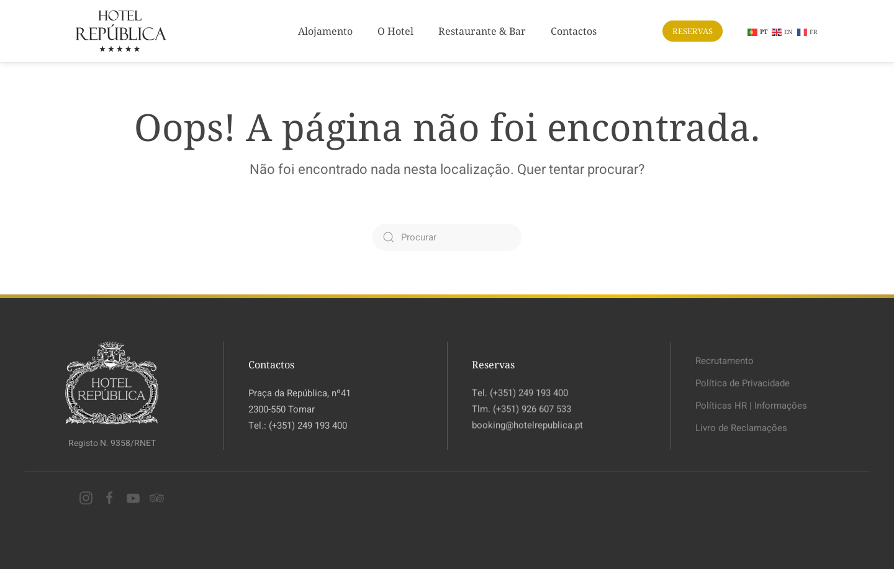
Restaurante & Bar (482, 31)
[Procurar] (447, 237)
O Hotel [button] (395, 31)
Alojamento (325, 31)
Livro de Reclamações (741, 427)
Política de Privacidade (742, 381)
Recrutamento (724, 359)
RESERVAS (692, 31)
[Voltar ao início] (121, 31)
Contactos (574, 31)
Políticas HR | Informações (751, 404)
